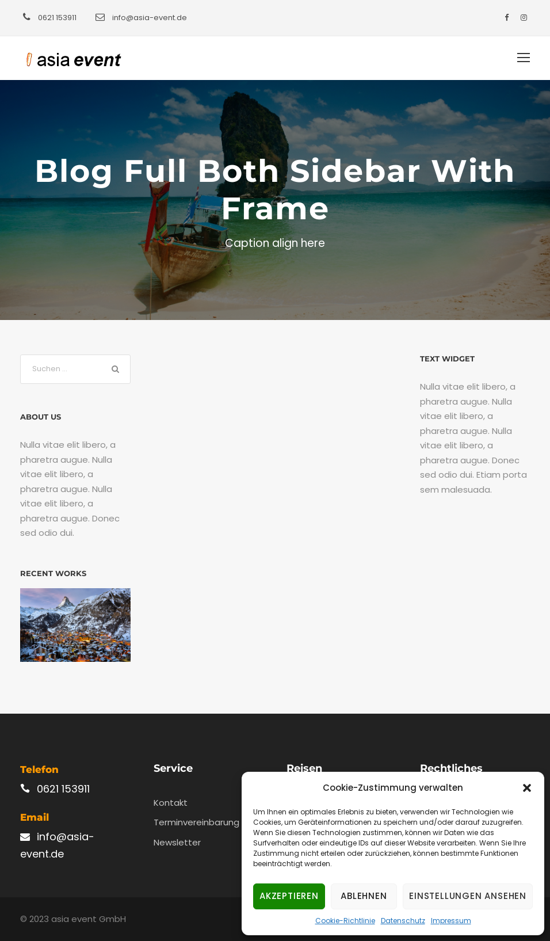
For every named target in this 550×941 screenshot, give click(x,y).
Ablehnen (364, 896)
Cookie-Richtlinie (345, 920)
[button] (527, 788)
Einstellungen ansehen (467, 896)
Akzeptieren (289, 896)
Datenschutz (403, 920)
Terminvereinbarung (196, 822)
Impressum (451, 920)
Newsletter (177, 842)
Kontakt (171, 803)
